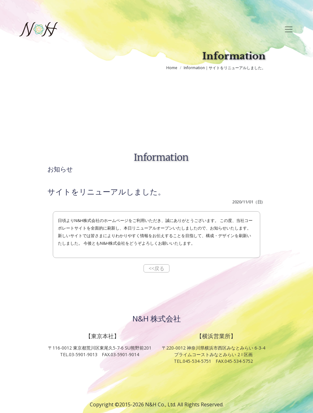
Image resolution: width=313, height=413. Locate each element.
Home (171, 67)
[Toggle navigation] (288, 29)
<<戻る (156, 268)
